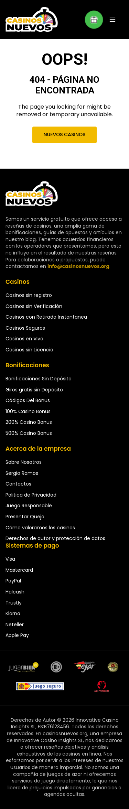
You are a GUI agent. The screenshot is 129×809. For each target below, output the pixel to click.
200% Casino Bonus (29, 422)
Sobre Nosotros (24, 462)
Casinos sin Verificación (34, 306)
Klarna (13, 613)
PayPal (13, 580)
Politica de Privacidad (31, 494)
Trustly (14, 602)
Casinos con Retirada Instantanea (46, 316)
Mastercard (19, 570)
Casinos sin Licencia (29, 349)
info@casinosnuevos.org (78, 266)
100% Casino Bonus (28, 411)
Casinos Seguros (25, 327)
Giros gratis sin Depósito (34, 389)
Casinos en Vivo (24, 338)
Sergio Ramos (22, 473)
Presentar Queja (25, 516)
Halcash (15, 591)
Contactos (18, 483)
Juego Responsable (29, 505)
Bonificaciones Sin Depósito (39, 378)
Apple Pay (17, 635)
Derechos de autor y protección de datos (55, 538)
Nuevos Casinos (64, 134)
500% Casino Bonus (29, 433)
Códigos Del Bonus (28, 400)
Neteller (15, 624)
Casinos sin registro (29, 295)
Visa (10, 559)
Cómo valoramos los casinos (40, 527)
